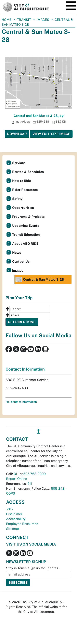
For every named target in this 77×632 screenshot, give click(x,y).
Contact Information (25, 369)
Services (18, 163)
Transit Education (26, 235)
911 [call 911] (29, 484)
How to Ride (21, 181)
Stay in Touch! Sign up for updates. (32, 568)
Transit (24, 20)
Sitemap (12, 529)
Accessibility (16, 519)
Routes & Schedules (28, 172)
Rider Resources (25, 190)
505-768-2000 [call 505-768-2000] (34, 474)
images (43, 20)
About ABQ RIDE (25, 244)
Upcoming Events (25, 226)
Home (6, 20)
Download (17, 134)
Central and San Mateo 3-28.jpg (39, 116)
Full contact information (21, 401)
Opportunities (23, 208)
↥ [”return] (38, 431)
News (16, 253)
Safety (17, 199)
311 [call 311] (16, 474)
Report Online (16, 479)
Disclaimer (14, 514)
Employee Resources (22, 524)
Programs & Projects (28, 217)
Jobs (9, 509)
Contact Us (20, 261)
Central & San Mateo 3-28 (39, 279)
